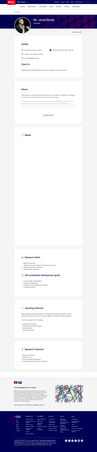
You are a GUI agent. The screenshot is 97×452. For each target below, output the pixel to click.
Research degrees (53, 426)
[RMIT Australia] (21, 2)
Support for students (40, 424)
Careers (18, 428)
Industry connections (40, 429)
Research (59, 6)
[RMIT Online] (78, 2)
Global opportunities (42, 426)
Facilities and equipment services (64, 429)
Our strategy (74, 419)
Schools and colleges (77, 428)
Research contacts (53, 430)
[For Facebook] (66, 440)
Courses (22, 6)
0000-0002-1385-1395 (64, 50)
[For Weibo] (82, 440)
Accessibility (42, 440)
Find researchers (53, 428)
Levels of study (29, 419)
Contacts (18, 430)
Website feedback (50, 440)
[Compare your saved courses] (85, 2)
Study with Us (29, 416)
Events (17, 422)
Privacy (37, 440)
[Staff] (67, 2)
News (17, 420)
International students (29, 429)
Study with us (32, 6)
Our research (52, 419)
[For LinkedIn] (75, 440)
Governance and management (76, 422)
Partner (67, 6)
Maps (17, 426)
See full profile (75, 32)
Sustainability (75, 426)
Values (73, 424)
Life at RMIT (42, 6)
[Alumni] (63, 2)
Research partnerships (63, 426)
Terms (32, 440)
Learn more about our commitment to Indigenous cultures (29, 405)
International (76, 6)
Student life (40, 421)
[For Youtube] (79, 440)
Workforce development (63, 420)
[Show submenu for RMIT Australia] (27, 2)
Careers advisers (30, 433)
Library (17, 424)
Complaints (16, 441)
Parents (27, 431)
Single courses (29, 424)
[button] (88, 2)
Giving (61, 432)
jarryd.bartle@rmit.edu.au (31, 58)
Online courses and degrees (30, 422)
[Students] (57, 2)
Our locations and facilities (76, 431)
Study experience (41, 419)
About (51, 6)
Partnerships (52, 424)
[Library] (72, 2)
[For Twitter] (69, 440)
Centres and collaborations (52, 422)
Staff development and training (64, 423)
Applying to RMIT (30, 426)
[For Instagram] (72, 440)
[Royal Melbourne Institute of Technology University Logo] (11, 2)
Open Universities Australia (39, 443)
